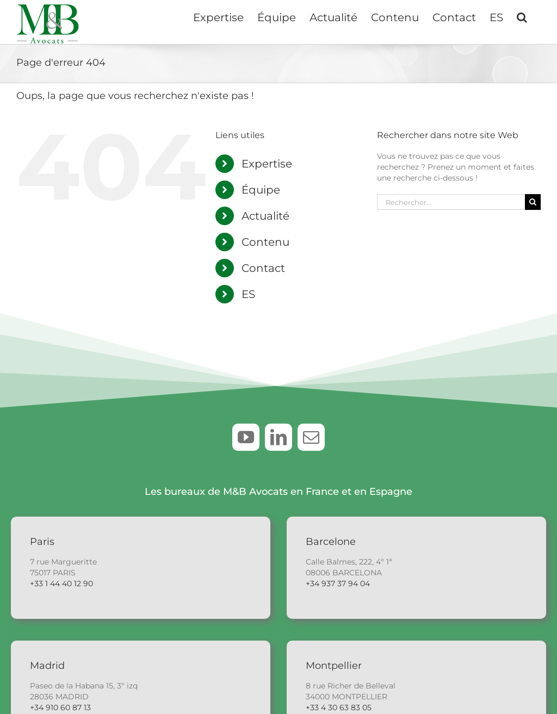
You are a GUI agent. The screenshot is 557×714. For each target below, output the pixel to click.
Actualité (265, 215)
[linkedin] (278, 437)
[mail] (311, 437)
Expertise (267, 163)
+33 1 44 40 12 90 (61, 583)
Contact (263, 268)
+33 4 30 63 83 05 (339, 707)
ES (248, 294)
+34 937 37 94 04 (338, 583)
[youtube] (245, 437)
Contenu (265, 242)
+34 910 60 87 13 (60, 707)
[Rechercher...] (451, 202)
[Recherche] (533, 202)
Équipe (261, 189)
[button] (522, 16)
